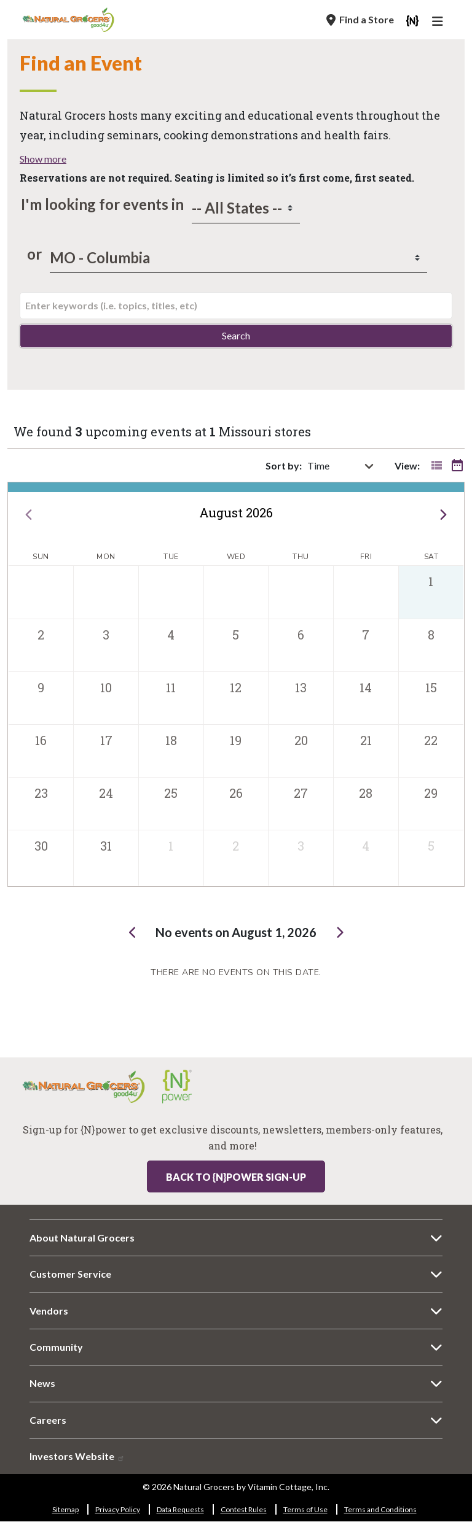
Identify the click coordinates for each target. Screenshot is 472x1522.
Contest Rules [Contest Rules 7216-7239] (244, 1509)
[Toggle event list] (436, 465)
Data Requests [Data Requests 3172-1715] (180, 1509)
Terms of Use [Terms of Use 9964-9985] (305, 1509)
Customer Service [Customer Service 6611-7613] (70, 1274)
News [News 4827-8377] (42, 1383)
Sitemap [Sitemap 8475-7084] (65, 1509)
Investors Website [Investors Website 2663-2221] (77, 1456)
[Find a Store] (360, 20)
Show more (43, 158)
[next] (443, 512)
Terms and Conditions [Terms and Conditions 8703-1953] (380, 1509)
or (31, 254)
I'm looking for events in (102, 204)
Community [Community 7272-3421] (56, 1347)
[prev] (28, 512)
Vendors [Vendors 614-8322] (49, 1310)
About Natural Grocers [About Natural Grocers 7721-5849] (82, 1237)
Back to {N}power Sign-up (236, 1177)
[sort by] (348, 465)
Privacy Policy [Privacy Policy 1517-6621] (117, 1509)
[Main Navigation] (439, 23)
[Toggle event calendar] (457, 465)
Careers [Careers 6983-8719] (48, 1420)
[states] (246, 208)
